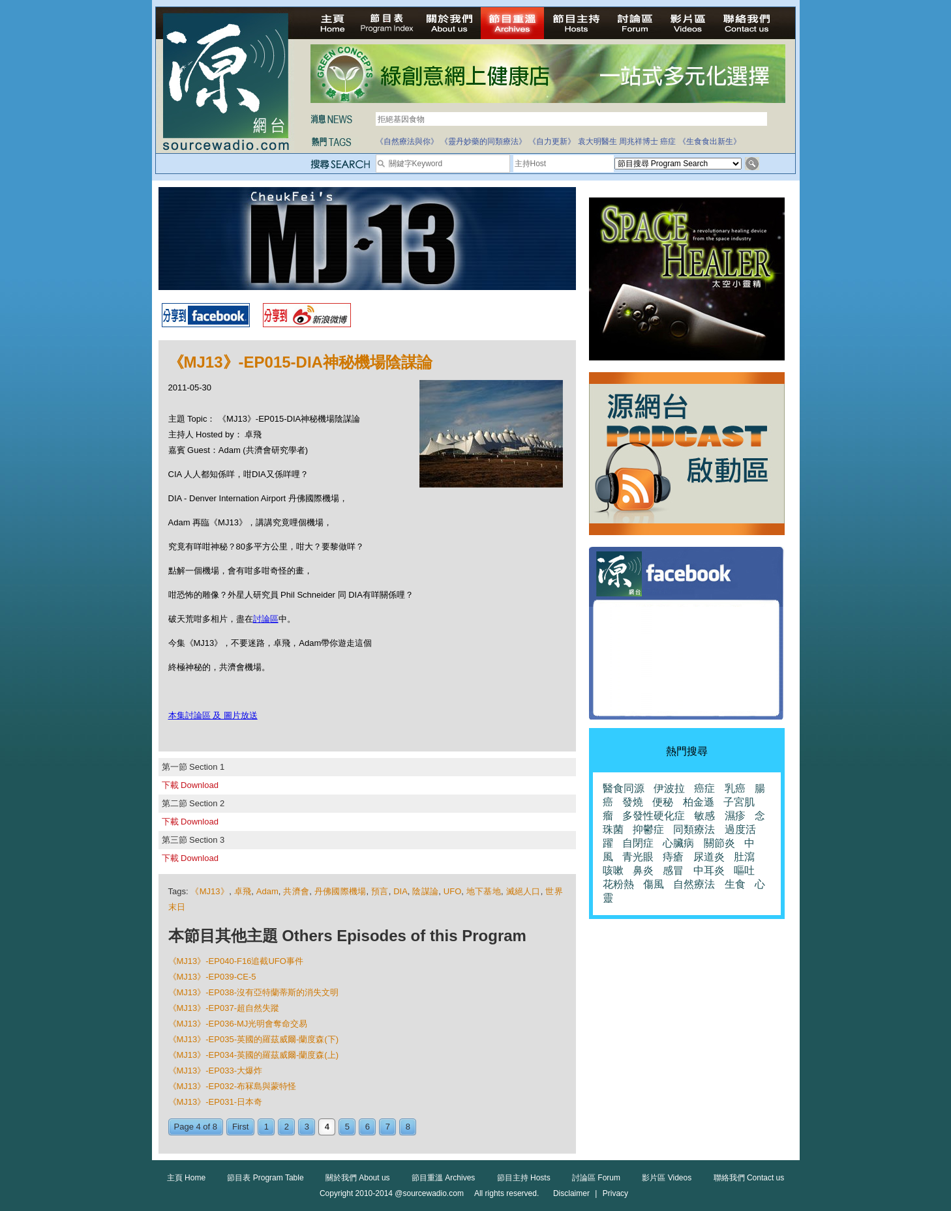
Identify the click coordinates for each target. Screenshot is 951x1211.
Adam (267, 891)
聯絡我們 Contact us (749, 1177)
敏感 (704, 815)
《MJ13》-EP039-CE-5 (212, 977)
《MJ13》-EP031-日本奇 (215, 1102)
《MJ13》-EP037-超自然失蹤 (223, 1008)
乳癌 (735, 788)
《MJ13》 (209, 891)
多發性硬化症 (653, 815)
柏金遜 (698, 802)
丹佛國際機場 (340, 891)
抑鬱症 (648, 829)
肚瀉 (744, 856)
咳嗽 (613, 870)
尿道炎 (709, 856)
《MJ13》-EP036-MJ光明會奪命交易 (238, 1024)
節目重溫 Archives (443, 1177)
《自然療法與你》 (407, 141)
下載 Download (190, 785)
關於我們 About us (357, 1177)
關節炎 (719, 843)
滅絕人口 (523, 891)
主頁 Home (186, 1177)
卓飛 (243, 891)
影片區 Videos (666, 1177)
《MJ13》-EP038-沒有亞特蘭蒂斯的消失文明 (253, 992)
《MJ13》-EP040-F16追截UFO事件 (235, 961)
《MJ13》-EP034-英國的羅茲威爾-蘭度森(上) (253, 1055)
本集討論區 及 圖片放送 (213, 715)
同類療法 (694, 829)
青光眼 (638, 856)
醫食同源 (623, 788)
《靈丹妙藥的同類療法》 (483, 141)
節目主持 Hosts (524, 1177)
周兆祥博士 (638, 141)
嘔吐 (744, 870)
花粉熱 (618, 884)
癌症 (668, 141)
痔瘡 (673, 856)
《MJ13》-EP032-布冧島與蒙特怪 (232, 1086)
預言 (380, 891)
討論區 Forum (596, 1177)
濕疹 (735, 815)
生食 (735, 884)
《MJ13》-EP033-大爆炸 (215, 1070)
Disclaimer (571, 1193)
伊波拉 (669, 788)
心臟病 (678, 843)
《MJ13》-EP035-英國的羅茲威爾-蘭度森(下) (253, 1039)
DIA (400, 891)
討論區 (266, 619)
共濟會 (296, 891)
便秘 (662, 802)
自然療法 (694, 884)
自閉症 (638, 843)
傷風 (653, 884)
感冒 (673, 870)
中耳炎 (709, 870)
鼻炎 (643, 870)
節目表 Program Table (265, 1177)
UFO (452, 891)
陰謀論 (425, 891)
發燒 (632, 802)
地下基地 (483, 891)
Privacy (615, 1193)
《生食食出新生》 (709, 141)
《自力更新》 (551, 141)
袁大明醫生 (597, 141)
